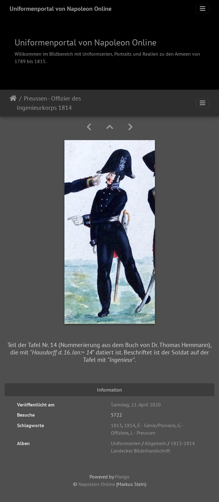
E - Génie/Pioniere (156, 425)
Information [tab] (109, 390)
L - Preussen (143, 433)
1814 (129, 425)
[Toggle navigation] (202, 8)
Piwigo (122, 477)
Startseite (13, 103)
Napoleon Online (96, 484)
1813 (116, 425)
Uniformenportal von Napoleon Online (61, 9)
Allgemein (155, 443)
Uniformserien (126, 443)
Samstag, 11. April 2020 (136, 404)
